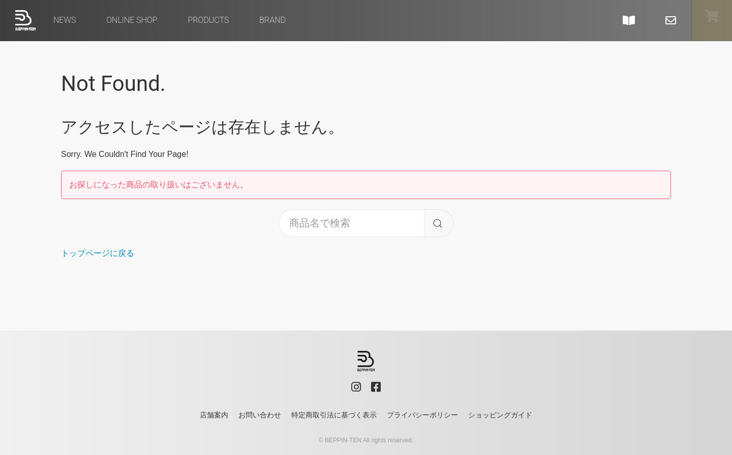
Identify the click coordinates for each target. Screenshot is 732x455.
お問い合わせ (259, 415)
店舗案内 (214, 415)
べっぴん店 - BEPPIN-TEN (25, 20)
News (64, 20)
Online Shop (131, 20)
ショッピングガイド (500, 415)
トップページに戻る (97, 253)
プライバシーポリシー (422, 415)
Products (208, 20)
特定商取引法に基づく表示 (334, 415)
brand (272, 20)
